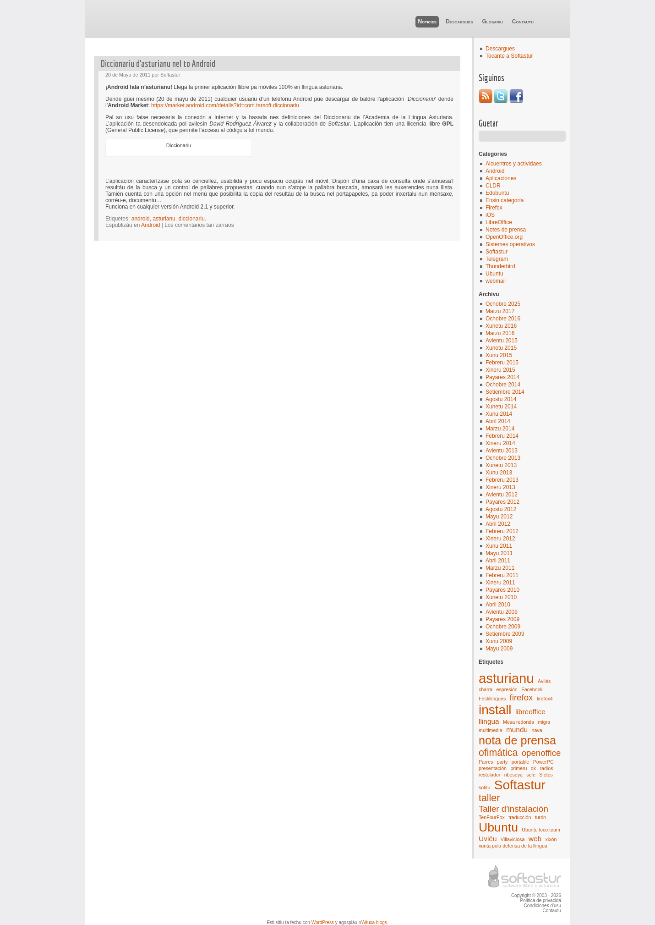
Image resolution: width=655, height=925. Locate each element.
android (140, 218)
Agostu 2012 (501, 509)
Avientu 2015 (502, 340)
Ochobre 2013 (503, 458)
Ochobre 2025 (503, 304)
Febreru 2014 (502, 436)
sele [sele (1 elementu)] (530, 774)
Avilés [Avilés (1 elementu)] (544, 681)
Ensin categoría (505, 200)
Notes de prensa (506, 229)
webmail (496, 281)
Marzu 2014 (500, 428)
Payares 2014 (502, 377)
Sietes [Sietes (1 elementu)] (546, 774)
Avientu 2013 (502, 450)
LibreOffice (499, 222)
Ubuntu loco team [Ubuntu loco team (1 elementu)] (541, 829)
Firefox (494, 207)
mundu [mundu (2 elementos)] (517, 729)
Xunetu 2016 (501, 326)
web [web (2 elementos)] (535, 838)
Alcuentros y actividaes (514, 163)
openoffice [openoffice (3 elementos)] (541, 753)
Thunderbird (500, 266)
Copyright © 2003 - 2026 (536, 895)
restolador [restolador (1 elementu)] (489, 774)
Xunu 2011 (499, 546)
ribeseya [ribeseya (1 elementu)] (513, 774)
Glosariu (492, 21)
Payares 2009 (502, 619)
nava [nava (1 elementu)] (536, 730)
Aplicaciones (501, 178)
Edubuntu (497, 193)
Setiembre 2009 (505, 634)
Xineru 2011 (500, 582)
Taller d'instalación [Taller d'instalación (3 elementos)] (513, 809)
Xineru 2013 (500, 487)
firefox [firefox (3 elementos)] (521, 697)
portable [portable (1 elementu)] (520, 762)
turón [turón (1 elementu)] (540, 817)
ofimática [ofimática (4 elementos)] (498, 752)
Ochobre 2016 (503, 318)
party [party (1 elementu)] (502, 762)
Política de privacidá (541, 900)
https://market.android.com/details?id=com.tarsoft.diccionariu (225, 105)
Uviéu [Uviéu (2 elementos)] (488, 838)
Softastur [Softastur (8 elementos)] (520, 785)
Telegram (497, 259)
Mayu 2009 (499, 648)
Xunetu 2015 (501, 348)
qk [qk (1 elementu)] (533, 768)
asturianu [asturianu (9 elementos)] (506, 678)
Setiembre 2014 (505, 392)
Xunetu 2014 (501, 406)
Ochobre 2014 (503, 384)
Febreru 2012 (502, 531)
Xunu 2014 (499, 414)
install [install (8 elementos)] (495, 710)
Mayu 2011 (499, 553)
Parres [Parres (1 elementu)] (486, 762)
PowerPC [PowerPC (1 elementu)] (543, 762)
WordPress (322, 922)
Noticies (427, 21)
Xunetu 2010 (501, 597)
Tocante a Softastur (509, 56)
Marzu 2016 (500, 333)
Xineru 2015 (500, 370)
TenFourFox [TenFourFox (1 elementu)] (492, 817)
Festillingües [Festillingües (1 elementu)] (492, 698)
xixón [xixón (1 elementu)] (551, 839)
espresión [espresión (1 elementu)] (507, 689)
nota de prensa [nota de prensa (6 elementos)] (517, 740)
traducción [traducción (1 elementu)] (519, 817)
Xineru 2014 (500, 443)
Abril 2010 (498, 604)
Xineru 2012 (500, 538)
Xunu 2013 (499, 472)
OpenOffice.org (504, 237)
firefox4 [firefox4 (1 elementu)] (545, 698)
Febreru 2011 (502, 575)
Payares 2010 (502, 590)
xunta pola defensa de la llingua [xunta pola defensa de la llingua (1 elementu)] (513, 845)
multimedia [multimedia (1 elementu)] (490, 730)
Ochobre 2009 (503, 626)
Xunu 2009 (499, 641)
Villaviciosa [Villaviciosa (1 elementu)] (513, 839)
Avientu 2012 (502, 494)
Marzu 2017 (500, 311)
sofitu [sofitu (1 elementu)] (484, 787)
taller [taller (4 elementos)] (489, 798)
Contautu (523, 21)
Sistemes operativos (510, 244)
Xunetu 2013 (501, 465)
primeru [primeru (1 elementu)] (518, 768)
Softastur (497, 251)
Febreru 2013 (502, 480)
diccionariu (191, 218)
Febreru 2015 (502, 362)
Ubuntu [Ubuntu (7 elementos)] (498, 827)
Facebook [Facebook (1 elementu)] (532, 689)
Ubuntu (494, 273)
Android (495, 171)
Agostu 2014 (501, 399)
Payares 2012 (502, 502)
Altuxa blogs (374, 922)
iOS (490, 215)
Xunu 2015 (499, 355)
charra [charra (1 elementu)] (485, 689)
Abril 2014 (498, 421)
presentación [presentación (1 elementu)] (493, 768)
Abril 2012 (498, 524)
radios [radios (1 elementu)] (546, 768)
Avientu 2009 (502, 612)
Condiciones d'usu (542, 905)
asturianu (164, 218)
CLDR (493, 185)
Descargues (459, 21)
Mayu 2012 (499, 516)
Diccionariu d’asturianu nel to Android (158, 63)
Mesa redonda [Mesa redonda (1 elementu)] (518, 722)
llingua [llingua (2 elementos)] (489, 721)
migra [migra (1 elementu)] (544, 722)
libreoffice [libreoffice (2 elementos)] (530, 712)
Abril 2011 (498, 560)
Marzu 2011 (500, 568)
